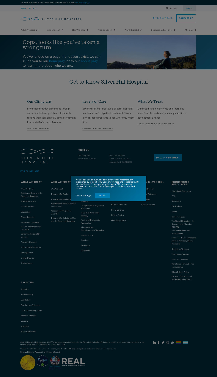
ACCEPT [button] (102, 195)
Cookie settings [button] (83, 195)
